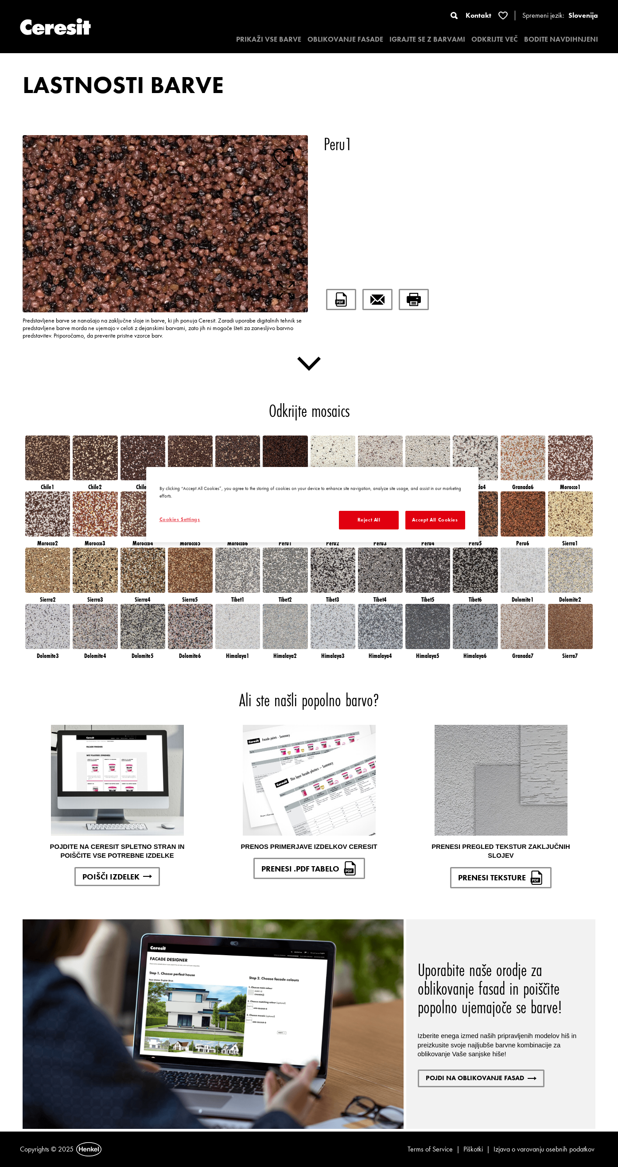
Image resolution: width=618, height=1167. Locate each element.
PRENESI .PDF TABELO (309, 868)
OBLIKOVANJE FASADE (345, 39)
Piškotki (473, 1149)
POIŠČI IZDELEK (117, 876)
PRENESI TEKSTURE (501, 878)
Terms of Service (430, 1149)
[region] (312, 504)
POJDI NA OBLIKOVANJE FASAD (481, 1078)
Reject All (369, 520)
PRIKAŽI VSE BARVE (268, 39)
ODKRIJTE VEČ (494, 39)
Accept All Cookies (435, 520)
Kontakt (478, 15)
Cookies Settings (179, 519)
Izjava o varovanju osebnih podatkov (544, 1149)
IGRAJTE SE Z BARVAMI (427, 39)
